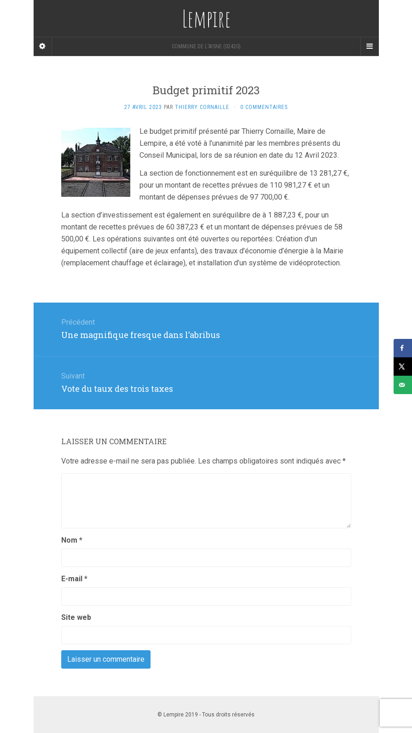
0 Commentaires (264, 107)
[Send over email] (403, 385)
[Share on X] (403, 366)
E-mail (74, 578)
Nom (71, 540)
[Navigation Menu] (369, 46)
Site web (76, 617)
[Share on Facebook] (403, 348)
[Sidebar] (43, 46)
